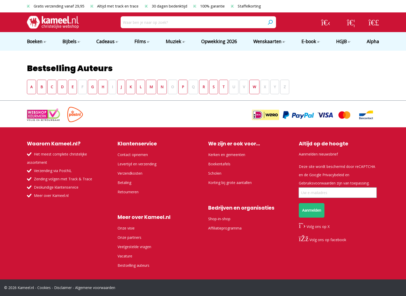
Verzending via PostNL (53, 170)
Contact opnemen (133, 154)
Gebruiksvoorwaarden (317, 183)
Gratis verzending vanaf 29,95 (56, 6)
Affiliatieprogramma (225, 228)
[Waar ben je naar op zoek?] (192, 22)
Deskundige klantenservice (56, 187)
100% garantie (209, 6)
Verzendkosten (130, 173)
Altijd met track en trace (115, 6)
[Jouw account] (326, 22)
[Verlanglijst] (351, 22)
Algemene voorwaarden (95, 287)
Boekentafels (219, 163)
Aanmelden (311, 210)
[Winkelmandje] (373, 22)
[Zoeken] (270, 22)
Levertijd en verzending (137, 163)
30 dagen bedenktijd (166, 6)
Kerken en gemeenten (226, 154)
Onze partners (129, 237)
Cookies (44, 287)
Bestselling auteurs (133, 265)
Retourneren (128, 191)
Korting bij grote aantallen (230, 182)
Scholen (214, 173)
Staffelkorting (246, 6)
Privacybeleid (333, 174)
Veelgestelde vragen (134, 246)
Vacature (125, 256)
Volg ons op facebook (322, 239)
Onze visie (126, 228)
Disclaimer (63, 287)
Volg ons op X (314, 226)
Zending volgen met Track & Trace (63, 178)
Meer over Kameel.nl (51, 195)
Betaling (124, 182)
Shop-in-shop (219, 218)
